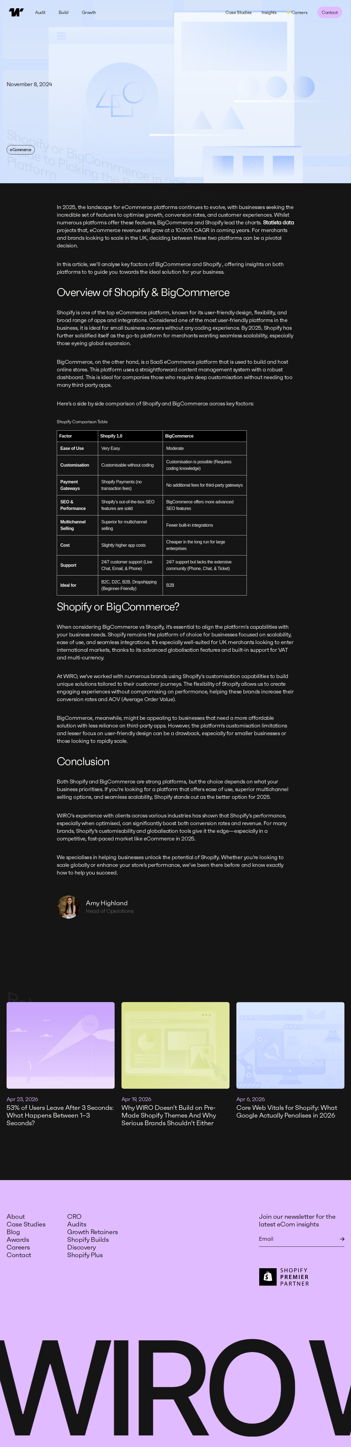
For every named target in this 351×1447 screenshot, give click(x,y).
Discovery (81, 1247)
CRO (75, 1216)
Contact (330, 12)
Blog (13, 1232)
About (16, 1216)
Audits (76, 1224)
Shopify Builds (88, 1240)
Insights (269, 12)
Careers (18, 1247)
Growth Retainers (92, 1232)
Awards (18, 1240)
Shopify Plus (85, 1255)
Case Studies (238, 12)
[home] (16, 12)
